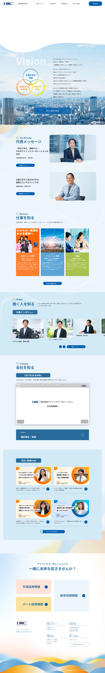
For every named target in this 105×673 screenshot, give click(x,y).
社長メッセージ (51, 627)
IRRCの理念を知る (74, 627)
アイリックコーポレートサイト (81, 670)
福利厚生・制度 (74, 631)
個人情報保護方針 (69, 670)
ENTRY (95, 4)
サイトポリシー (61, 670)
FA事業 (49, 643)
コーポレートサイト (21, 630)
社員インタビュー (74, 639)
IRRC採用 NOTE (79, 644)
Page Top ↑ (86, 665)
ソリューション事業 (52, 641)
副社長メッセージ (52, 629)
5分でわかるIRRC (74, 629)
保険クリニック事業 (52, 639)
